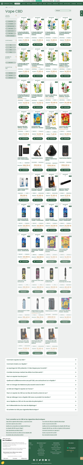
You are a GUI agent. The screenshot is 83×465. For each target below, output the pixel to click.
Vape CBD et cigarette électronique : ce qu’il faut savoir (19, 421)
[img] (16, 15)
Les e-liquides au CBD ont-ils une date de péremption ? (25, 401)
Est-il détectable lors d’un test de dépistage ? (22, 405)
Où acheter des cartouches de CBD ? (15, 435)
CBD (6, 7)
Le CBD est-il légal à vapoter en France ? (20, 389)
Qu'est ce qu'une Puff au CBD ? (49, 432)
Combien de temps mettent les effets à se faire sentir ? (25, 372)
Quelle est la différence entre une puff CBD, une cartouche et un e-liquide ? (31, 380)
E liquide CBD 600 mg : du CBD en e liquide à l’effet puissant (56, 428)
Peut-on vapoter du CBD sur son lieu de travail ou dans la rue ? (27, 393)
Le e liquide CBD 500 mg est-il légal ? (14, 428)
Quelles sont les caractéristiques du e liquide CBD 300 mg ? (56, 426)
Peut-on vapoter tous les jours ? (17, 376)
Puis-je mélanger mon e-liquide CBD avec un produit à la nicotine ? (29, 397)
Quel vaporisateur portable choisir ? (14, 430)
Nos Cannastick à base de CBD (49, 435)
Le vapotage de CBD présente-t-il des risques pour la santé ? (27, 368)
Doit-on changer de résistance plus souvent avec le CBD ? (26, 385)
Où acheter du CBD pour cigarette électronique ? (23, 409)
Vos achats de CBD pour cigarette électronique (53, 421)
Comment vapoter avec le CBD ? (14, 423)
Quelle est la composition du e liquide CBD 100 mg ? (18, 426)
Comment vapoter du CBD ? (16, 360)
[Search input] (17, 3)
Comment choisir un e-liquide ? (17, 364)
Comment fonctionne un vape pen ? (51, 430)
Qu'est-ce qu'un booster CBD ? (49, 423)
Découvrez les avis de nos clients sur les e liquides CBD (19, 432)
